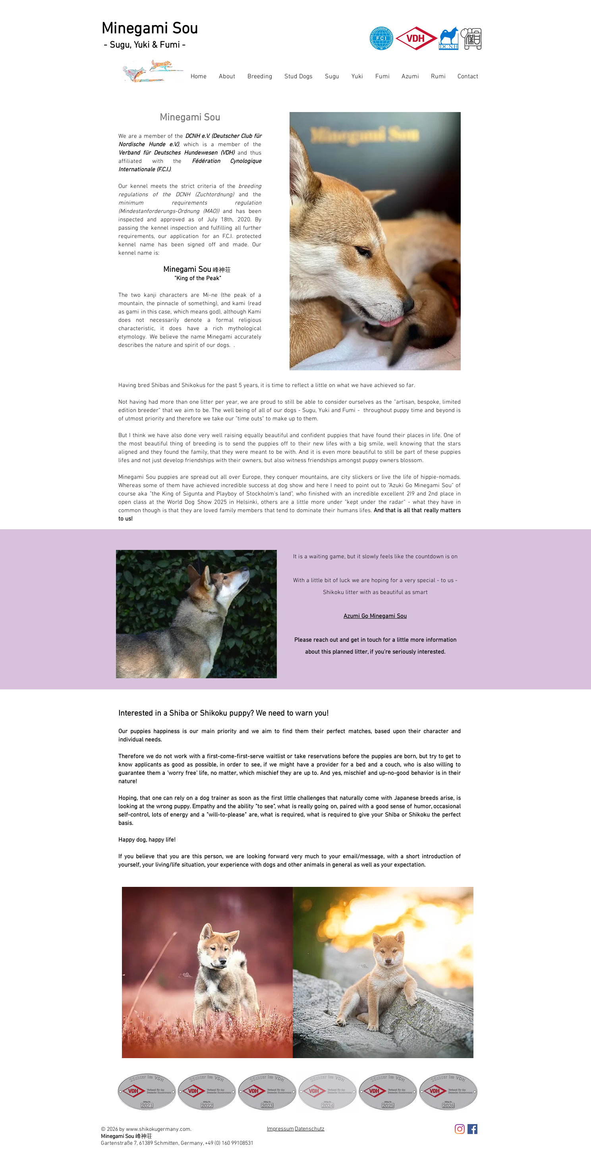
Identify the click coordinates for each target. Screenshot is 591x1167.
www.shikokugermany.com (158, 1129)
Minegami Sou (149, 29)
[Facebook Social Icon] (472, 1129)
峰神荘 (143, 1136)
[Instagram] (460, 1129)
